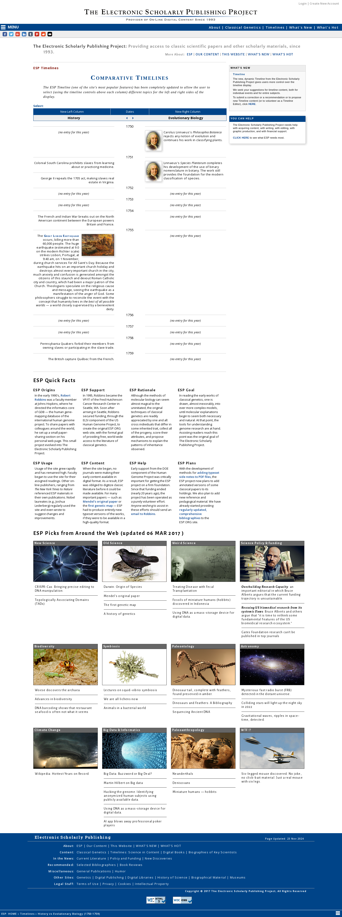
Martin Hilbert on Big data (123, 783)
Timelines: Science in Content (135, 852)
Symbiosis (111, 646)
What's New (301, 27)
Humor (120, 871)
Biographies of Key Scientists (213, 852)
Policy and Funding (126, 858)
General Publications (94, 871)
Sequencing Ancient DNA (191, 712)
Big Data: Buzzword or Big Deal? (128, 773)
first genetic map (100, 506)
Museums (238, 877)
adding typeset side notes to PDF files (199, 475)
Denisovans (182, 783)
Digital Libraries (141, 877)
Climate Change (47, 730)
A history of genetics (120, 614)
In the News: (63, 858)
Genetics (85, 877)
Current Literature (92, 858)
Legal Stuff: (64, 884)
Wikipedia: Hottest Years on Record (62, 773)
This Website (122, 846)
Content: (67, 852)
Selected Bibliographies (97, 865)
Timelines (276, 27)
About (215, 27)
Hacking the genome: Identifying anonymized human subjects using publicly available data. (130, 795)
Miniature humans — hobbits (195, 792)
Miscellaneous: (61, 871)
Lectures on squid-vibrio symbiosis (130, 690)
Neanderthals (183, 773)
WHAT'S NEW (258, 54)
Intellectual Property (152, 884)
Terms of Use (88, 884)
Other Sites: (64, 877)
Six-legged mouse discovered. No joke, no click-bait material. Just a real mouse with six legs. (272, 777)
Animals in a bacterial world (125, 708)
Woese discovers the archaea (57, 690)
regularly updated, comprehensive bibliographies (193, 514)
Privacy (109, 884)
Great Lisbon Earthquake (61, 236)
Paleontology (183, 646)
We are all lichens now (121, 699)
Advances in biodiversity (53, 699)
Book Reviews (131, 865)
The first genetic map (120, 605)
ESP (190, 54)
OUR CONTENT (207, 54)
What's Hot (328, 27)
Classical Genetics (243, 27)
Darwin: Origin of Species (123, 587)
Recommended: (61, 865)
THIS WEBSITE (233, 54)
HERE (252, 104)
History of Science (172, 877)
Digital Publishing (110, 877)
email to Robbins (143, 514)
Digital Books (174, 852)
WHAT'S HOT (282, 54)
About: (68, 846)
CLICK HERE (241, 137)
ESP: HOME (9, 913)
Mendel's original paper (100, 501)
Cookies (125, 884)
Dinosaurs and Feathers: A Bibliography (202, 703)
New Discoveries (158, 858)
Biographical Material (209, 877)
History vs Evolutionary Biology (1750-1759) (69, 913)
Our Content (97, 846)
